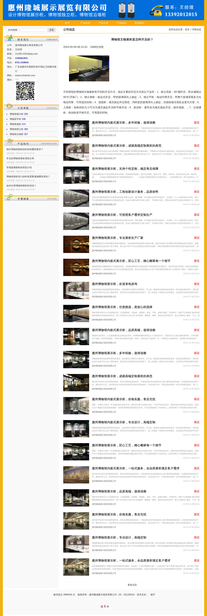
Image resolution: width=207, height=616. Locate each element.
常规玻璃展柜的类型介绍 (19, 167)
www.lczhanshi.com (25, 75)
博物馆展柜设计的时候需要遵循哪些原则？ (28, 176)
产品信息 (85, 23)
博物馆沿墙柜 (16, 134)
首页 (67, 23)
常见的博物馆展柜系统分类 (20, 158)
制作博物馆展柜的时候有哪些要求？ (24, 149)
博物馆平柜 (15, 119)
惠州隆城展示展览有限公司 (104, 135)
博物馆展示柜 (16, 114)
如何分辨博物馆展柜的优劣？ (21, 185)
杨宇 (153, 594)
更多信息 (132, 585)
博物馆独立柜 (16, 129)
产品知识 (121, 23)
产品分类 (103, 23)
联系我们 (140, 23)
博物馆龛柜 (15, 124)
